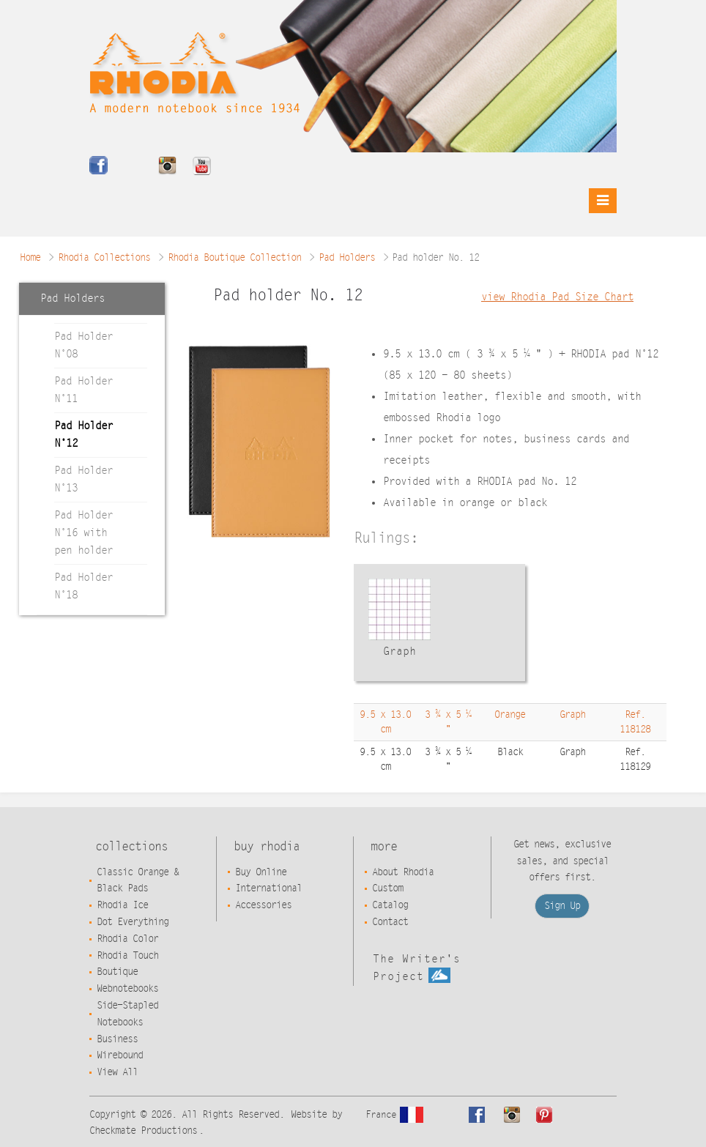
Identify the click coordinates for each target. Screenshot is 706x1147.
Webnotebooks (127, 989)
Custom (387, 888)
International (268, 888)
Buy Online (260, 872)
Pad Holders (347, 258)
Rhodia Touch (127, 956)
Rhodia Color (127, 939)
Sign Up (562, 906)
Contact (390, 922)
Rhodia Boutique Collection (234, 258)
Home (30, 258)
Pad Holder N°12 (83, 434)
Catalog (390, 905)
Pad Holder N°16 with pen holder (83, 533)
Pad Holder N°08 (83, 345)
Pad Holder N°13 (83, 479)
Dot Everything (132, 922)
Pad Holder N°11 (83, 390)
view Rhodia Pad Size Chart (557, 297)
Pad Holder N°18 (83, 586)
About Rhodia (403, 872)
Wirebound (120, 1055)
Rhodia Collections (104, 258)
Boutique (117, 972)
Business (117, 1039)
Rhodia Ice (122, 905)
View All (117, 1072)
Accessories (263, 905)
